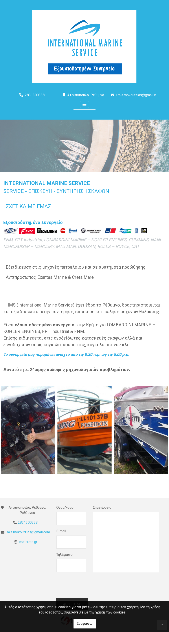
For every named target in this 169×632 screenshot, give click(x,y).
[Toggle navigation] (84, 104)
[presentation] (89, 588)
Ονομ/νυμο (64, 507)
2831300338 (28, 522)
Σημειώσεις (102, 507)
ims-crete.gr (27, 542)
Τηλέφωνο (64, 555)
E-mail (61, 531)
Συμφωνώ (84, 623)
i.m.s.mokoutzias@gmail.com (138, 95)
